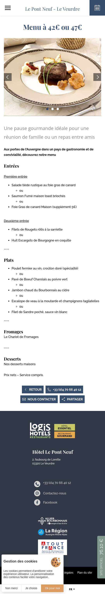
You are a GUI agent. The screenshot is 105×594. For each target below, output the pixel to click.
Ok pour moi (52, 588)
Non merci (11, 588)
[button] (47, 109)
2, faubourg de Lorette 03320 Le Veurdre (46, 461)
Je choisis (31, 588)
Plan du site (84, 572)
